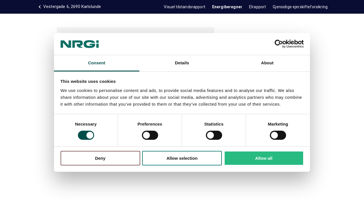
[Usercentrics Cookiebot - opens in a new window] (279, 44)
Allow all (263, 158)
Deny (100, 158)
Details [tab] (182, 62)
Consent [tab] (97, 62)
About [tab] (267, 62)
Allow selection (181, 158)
